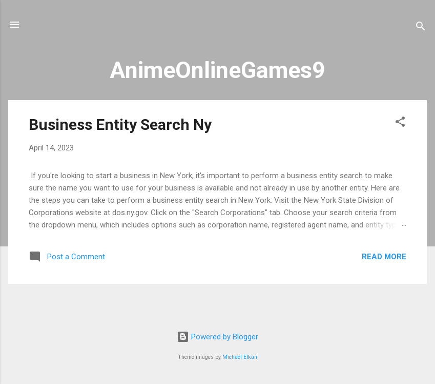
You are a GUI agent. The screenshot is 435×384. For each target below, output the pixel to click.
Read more (384, 256)
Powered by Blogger (217, 336)
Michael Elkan (239, 357)
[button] (400, 123)
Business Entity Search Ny (120, 124)
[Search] (421, 28)
